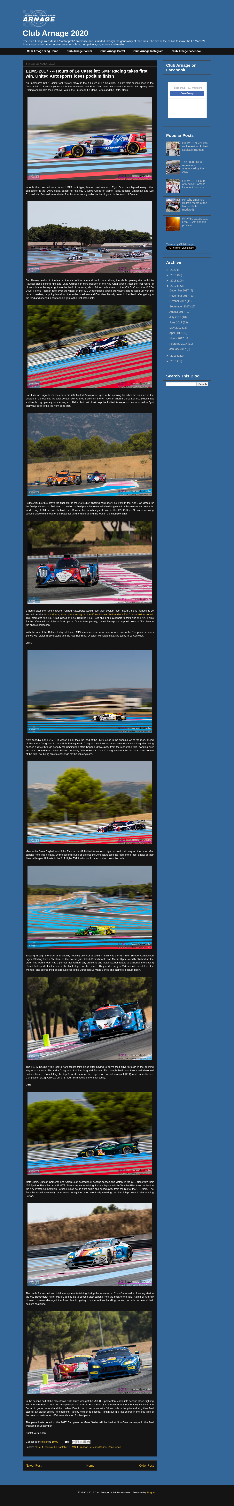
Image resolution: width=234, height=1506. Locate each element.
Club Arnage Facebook (186, 51)
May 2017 (175, 327)
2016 (173, 355)
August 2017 (177, 311)
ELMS (72, 1447)
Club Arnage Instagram (148, 51)
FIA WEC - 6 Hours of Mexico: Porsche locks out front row (194, 184)
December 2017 (179, 290)
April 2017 (176, 333)
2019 (173, 275)
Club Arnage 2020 (55, 28)
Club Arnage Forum (79, 51)
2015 (173, 361)
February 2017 (178, 343)
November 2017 (179, 295)
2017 (37, 1447)
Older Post (146, 1465)
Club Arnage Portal (112, 51)
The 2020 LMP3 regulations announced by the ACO (193, 166)
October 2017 (178, 301)
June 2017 (176, 322)
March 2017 (177, 338)
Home (90, 1465)
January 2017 (178, 349)
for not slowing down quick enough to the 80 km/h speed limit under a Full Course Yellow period (98, 614)
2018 (173, 280)
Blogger (151, 1492)
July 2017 (175, 317)
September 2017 (179, 306)
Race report (114, 1447)
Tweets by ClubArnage (180, 244)
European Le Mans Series (91, 1447)
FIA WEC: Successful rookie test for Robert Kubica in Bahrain (195, 146)
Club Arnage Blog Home (42, 51)
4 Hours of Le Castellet (54, 1447)
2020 (173, 269)
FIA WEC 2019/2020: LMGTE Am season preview (195, 222)
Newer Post (34, 1465)
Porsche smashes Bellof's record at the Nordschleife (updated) (194, 204)
